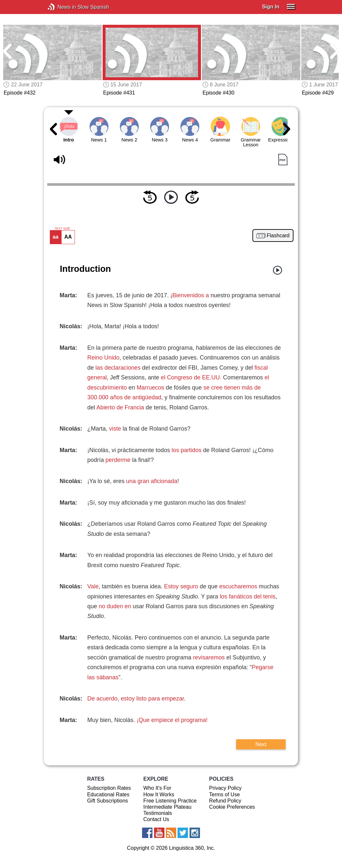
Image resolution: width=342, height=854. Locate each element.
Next (260, 744)
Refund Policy (225, 800)
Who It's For (157, 788)
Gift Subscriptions (107, 800)
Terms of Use (224, 794)
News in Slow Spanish (61, 7)
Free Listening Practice (170, 800)
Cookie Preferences (232, 807)
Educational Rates (108, 794)
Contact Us (156, 819)
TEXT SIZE (62, 228)
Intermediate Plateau (167, 807)
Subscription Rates (109, 788)
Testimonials (157, 813)
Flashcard (278, 235)
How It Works (158, 794)
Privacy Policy (225, 788)
